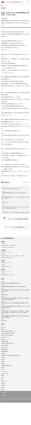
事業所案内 (3, 363)
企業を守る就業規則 (4, 345)
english (3, 395)
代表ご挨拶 (3, 359)
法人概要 (2, 361)
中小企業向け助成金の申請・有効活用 (7, 333)
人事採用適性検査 (4, 349)
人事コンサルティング (5, 347)
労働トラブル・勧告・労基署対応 (7, 335)
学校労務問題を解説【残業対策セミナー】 (8, 331)
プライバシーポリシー (5, 371)
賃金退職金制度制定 (4, 351)
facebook (2, 387)
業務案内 (2, 329)
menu (28, 1)
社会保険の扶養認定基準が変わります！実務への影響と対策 (14, 192)
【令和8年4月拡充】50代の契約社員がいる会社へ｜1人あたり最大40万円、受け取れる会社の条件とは (15, 207)
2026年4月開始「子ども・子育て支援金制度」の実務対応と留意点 (15, 212)
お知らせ (2, 377)
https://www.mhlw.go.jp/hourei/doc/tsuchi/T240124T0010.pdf (16, 27)
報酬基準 (2, 375)
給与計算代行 (3, 339)
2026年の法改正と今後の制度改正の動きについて (12, 188)
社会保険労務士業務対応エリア (6, 365)
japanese (4, 392)
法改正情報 (3, 383)
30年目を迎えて (5, 202)
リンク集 (2, 369)
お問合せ (2, 389)
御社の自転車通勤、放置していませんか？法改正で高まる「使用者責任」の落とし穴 (15, 198)
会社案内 (2, 357)
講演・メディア (3, 381)
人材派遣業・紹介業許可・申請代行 (7, 343)
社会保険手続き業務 (4, 341)
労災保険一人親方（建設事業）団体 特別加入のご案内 (10, 355)
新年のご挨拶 (4, 320)
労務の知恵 (3, 385)
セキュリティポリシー (5, 373)
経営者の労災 (3, 353)
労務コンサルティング (5, 337)
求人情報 (2, 367)
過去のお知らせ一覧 (26, 182)
